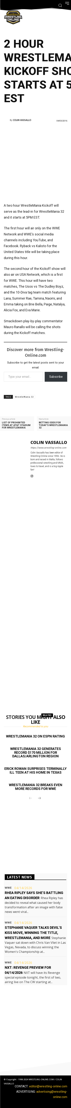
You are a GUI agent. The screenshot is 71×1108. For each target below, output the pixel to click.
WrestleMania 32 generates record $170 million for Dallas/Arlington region (35, 752)
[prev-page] (30, 798)
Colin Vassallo (22, 120)
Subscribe (56, 376)
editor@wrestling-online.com (48, 1086)
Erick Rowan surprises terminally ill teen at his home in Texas (35, 770)
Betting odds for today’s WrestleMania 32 (53, 425)
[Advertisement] (35, 162)
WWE (8, 887)
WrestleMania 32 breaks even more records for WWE (35, 787)
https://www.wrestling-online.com (48, 447)
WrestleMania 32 (24, 397)
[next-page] (39, 798)
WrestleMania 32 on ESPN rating (35, 736)
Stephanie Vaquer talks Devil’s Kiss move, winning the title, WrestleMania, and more (33, 933)
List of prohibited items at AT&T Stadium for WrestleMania (16, 425)
